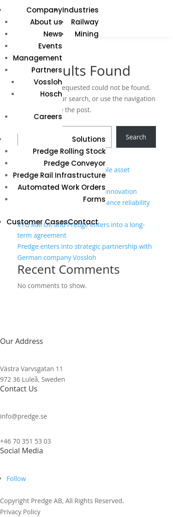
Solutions (89, 139)
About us (46, 22)
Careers (48, 116)
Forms (94, 199)
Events (50, 46)
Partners (46, 70)
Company (44, 10)
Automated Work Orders (62, 187)
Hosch (51, 94)
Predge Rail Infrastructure (59, 175)
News (52, 34)
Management (37, 58)
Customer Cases (37, 222)
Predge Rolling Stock (69, 151)
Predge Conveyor (75, 163)
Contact (83, 222)
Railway (85, 22)
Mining (87, 34)
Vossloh (48, 82)
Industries (80, 10)
